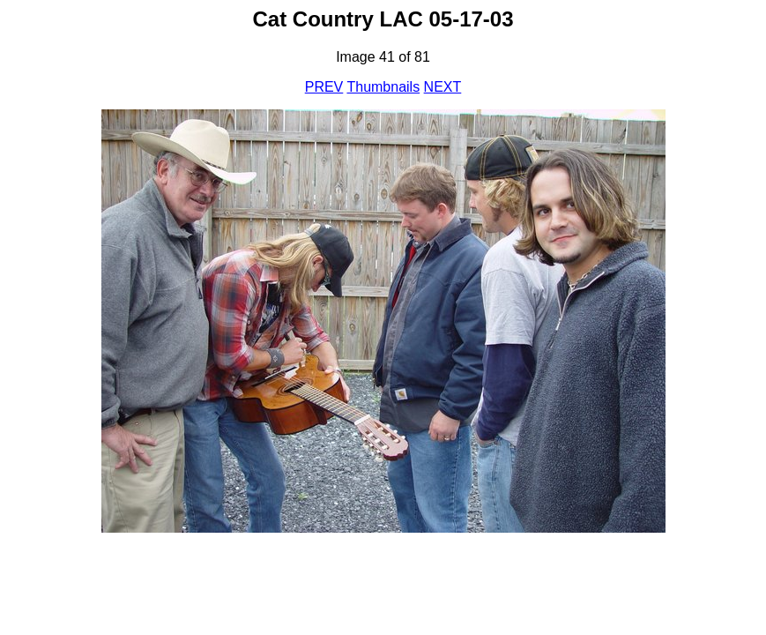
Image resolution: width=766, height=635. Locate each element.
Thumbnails (383, 86)
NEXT (443, 86)
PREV (324, 86)
